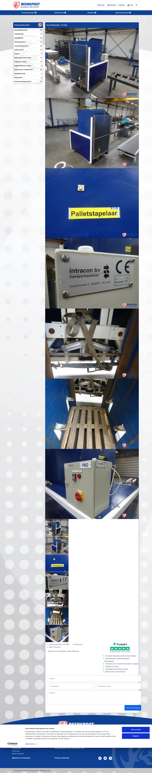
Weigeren (136, 761)
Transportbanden (28, 13)
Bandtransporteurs (19, 740)
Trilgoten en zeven (28, 62)
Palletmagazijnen (28, 42)
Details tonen (30, 769)
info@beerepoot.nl (62, 746)
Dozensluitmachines (28, 30)
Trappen (28, 54)
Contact (121, 5)
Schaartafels (16, 748)
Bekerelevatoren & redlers (28, 58)
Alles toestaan (136, 755)
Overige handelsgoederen (28, 81)
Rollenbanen (60, 13)
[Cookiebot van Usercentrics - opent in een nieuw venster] (12, 769)
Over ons (101, 5)
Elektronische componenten (28, 69)
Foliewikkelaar (28, 34)
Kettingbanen (28, 38)
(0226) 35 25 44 (61, 743)
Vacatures (15, 738)
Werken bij (111, 5)
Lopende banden (18, 746)
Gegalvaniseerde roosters (28, 66)
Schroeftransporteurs (28, 46)
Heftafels (91, 13)
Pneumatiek (28, 77)
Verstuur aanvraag (133, 708)
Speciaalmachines (123, 13)
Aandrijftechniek (28, 73)
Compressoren (28, 50)
